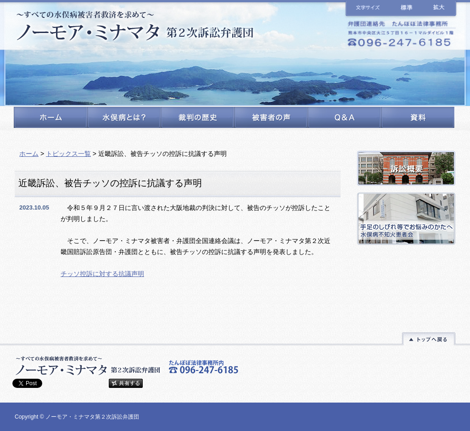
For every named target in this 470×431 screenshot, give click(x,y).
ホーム (29, 153)
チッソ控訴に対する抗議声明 (102, 273)
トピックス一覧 (68, 153)
